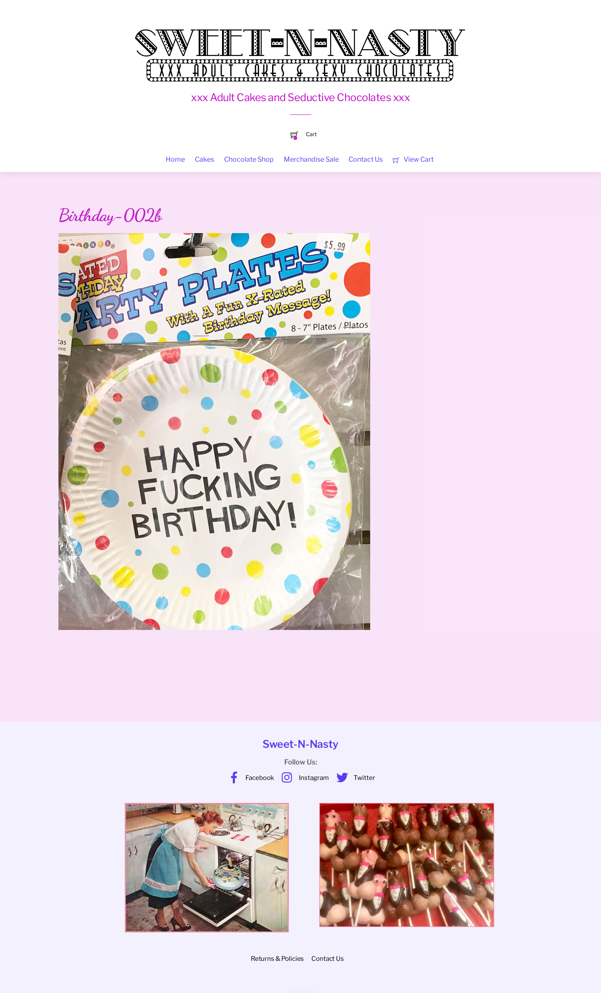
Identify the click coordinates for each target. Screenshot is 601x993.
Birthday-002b (110, 215)
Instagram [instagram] (303, 778)
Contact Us (365, 159)
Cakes (204, 159)
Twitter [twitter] (353, 778)
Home (175, 159)
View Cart (413, 159)
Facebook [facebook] (249, 778)
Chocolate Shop (249, 159)
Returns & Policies (277, 959)
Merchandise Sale (311, 159)
